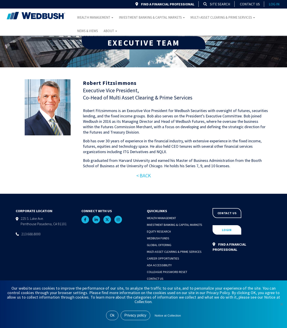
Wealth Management (95, 17)
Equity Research (159, 231)
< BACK (143, 175)
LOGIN (227, 230)
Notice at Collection (168, 315)
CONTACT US (227, 213)
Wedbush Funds (158, 238)
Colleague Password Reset (167, 272)
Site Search (216, 4)
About (110, 31)
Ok (112, 315)
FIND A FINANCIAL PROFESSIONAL (164, 4)
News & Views (87, 31)
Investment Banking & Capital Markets (152, 17)
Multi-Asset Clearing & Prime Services (222, 17)
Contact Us (250, 4)
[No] (281, 304)
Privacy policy (135, 315)
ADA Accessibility (159, 265)
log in (274, 4)
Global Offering (159, 245)
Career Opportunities (163, 258)
